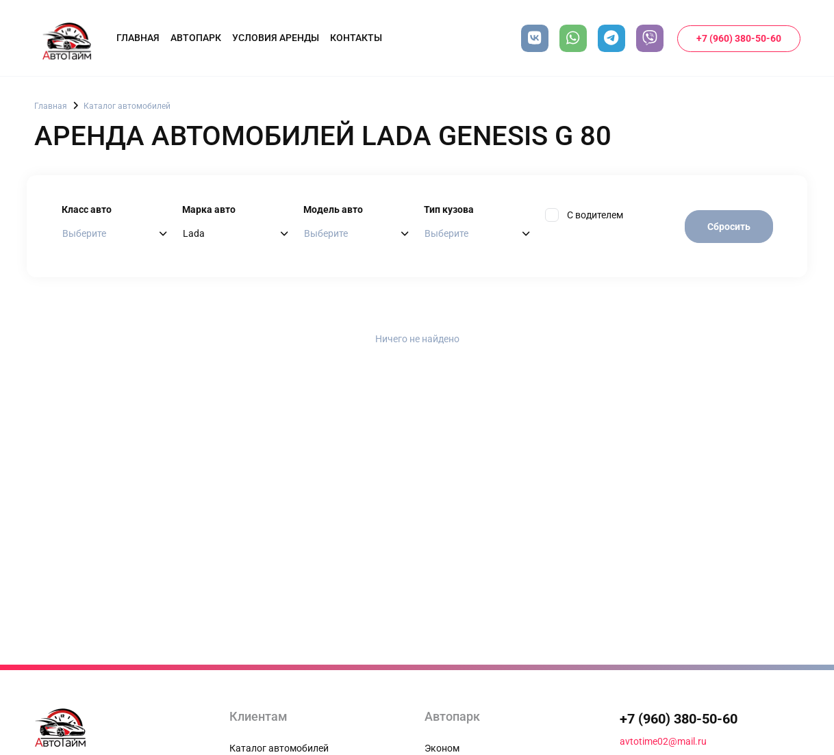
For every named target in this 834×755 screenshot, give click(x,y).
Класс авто (87, 209)
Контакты (356, 37)
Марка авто (209, 209)
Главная (138, 37)
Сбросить (728, 226)
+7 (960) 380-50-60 (738, 38)
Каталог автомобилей (127, 106)
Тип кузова (449, 209)
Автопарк (195, 37)
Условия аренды (275, 37)
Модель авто (333, 209)
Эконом (442, 748)
